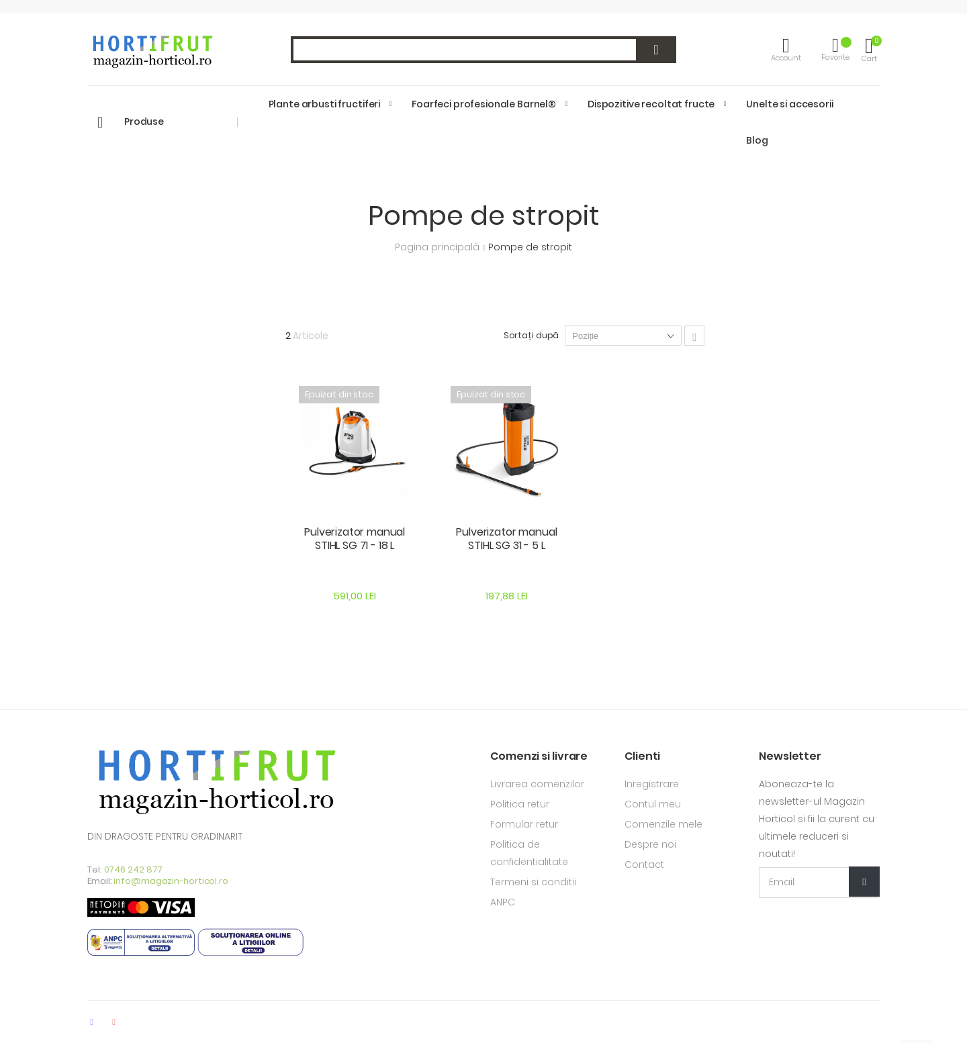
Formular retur (524, 824)
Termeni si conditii (533, 882)
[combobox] (483, 49)
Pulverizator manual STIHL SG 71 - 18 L (354, 538)
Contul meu (653, 804)
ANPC (502, 902)
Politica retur (519, 804)
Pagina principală (438, 247)
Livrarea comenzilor (537, 784)
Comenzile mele (663, 824)
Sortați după (531, 335)
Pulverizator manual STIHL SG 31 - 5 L (506, 538)
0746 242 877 (133, 869)
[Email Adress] (819, 882)
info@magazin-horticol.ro (170, 881)
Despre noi (650, 844)
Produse (144, 121)
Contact (644, 864)
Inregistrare (652, 784)
